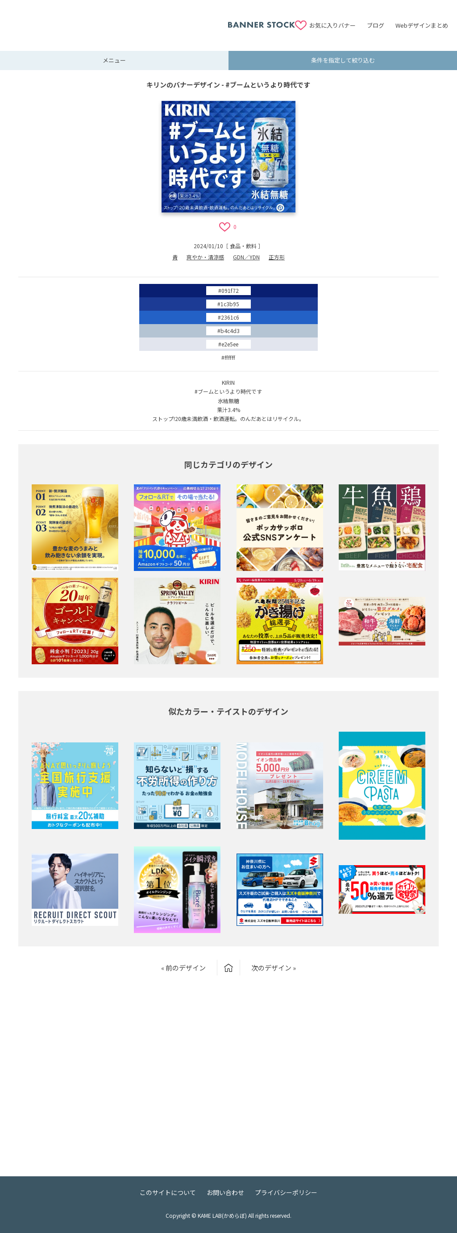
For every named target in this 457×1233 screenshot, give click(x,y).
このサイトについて (168, 1192)
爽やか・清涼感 (205, 257)
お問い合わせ (225, 1192)
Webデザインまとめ (421, 25)
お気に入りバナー (332, 25)
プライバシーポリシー (286, 1192)
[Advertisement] (118, 20)
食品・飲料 (243, 246)
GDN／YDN (246, 257)
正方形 (277, 257)
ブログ (375, 25)
